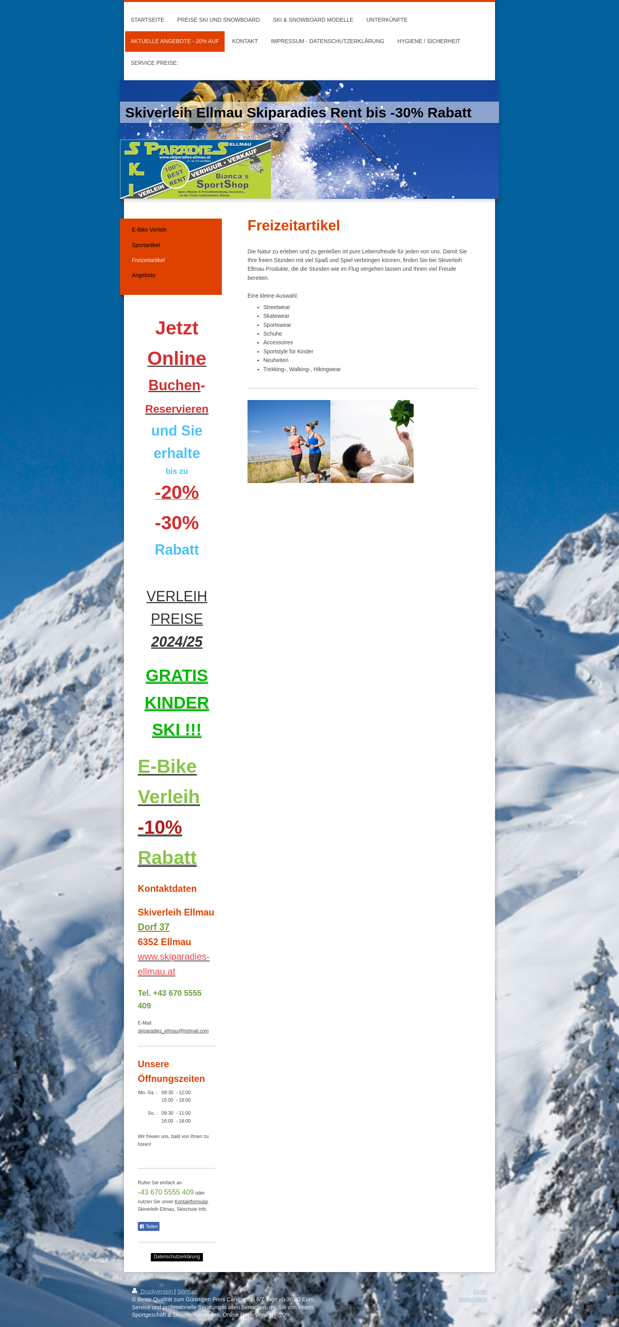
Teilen (148, 1226)
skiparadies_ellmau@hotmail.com (173, 1031)
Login (480, 1291)
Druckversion (153, 1291)
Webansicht (472, 1299)
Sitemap (187, 1291)
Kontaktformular (191, 1201)
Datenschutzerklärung (177, 1256)
